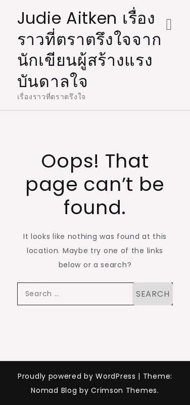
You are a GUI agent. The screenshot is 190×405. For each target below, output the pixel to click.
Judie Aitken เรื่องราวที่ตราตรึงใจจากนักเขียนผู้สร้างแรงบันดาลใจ (89, 50)
